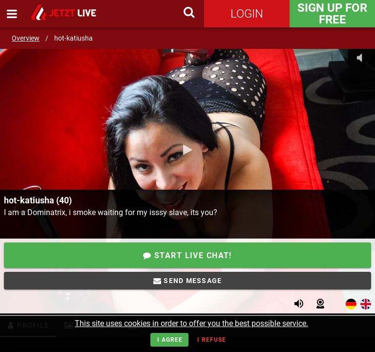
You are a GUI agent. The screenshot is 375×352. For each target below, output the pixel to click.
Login (246, 14)
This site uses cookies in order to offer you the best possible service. (191, 323)
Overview (26, 38)
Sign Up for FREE (332, 13)
